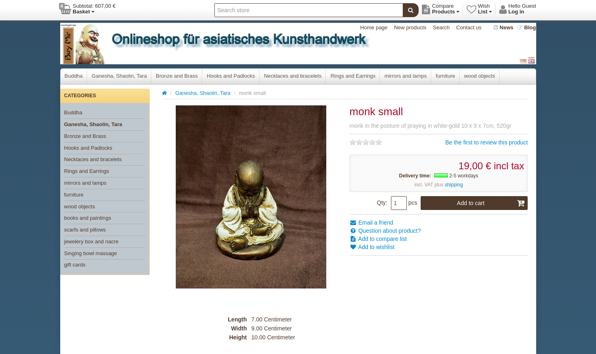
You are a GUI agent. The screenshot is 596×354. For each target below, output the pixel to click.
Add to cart (491, 203)
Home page (373, 27)
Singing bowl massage (90, 253)
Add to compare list (378, 239)
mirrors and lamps (405, 76)
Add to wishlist (372, 247)
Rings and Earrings (353, 76)
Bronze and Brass (177, 76)
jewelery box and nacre (91, 241)
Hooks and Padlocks (231, 76)
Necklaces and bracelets (293, 76)
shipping (454, 185)
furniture (445, 76)
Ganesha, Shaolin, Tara (119, 76)
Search (441, 27)
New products (410, 27)
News (503, 27)
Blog (526, 27)
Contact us (468, 27)
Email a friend (371, 222)
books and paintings (87, 218)
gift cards (75, 265)
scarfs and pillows (85, 230)
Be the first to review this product (486, 142)
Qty (381, 202)
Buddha (74, 76)
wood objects (479, 76)
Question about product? (385, 230)
